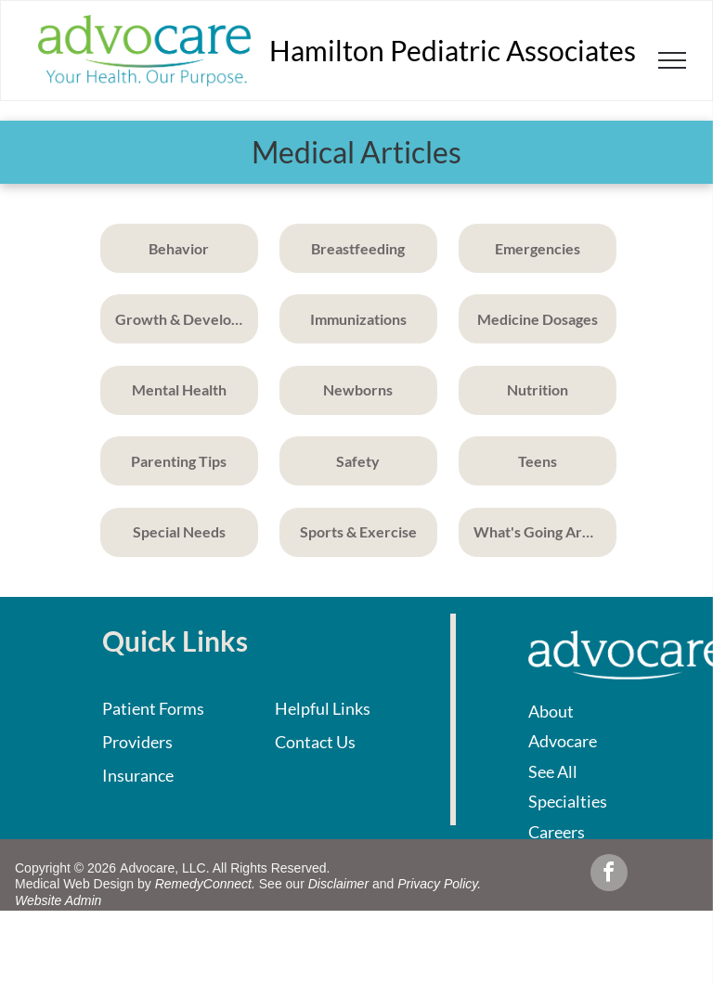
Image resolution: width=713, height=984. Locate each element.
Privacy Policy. (439, 883)
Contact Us (315, 742)
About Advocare (562, 726)
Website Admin (58, 900)
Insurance (138, 775)
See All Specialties (567, 786)
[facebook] (609, 875)
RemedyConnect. (205, 883)
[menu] (672, 60)
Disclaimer (338, 883)
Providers (137, 742)
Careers (556, 832)
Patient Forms (153, 708)
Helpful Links (322, 708)
